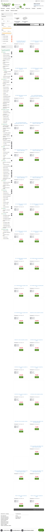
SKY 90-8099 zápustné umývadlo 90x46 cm (21, 313)
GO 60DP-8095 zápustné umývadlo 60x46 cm (21, 69)
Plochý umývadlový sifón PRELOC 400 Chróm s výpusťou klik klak (21, 471)
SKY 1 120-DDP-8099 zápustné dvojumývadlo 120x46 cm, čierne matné (21, 123)
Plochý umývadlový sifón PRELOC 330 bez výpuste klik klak (36, 422)
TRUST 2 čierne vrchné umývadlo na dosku (37, 496)
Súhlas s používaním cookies (6, 525)
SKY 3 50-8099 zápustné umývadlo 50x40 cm (21, 232)
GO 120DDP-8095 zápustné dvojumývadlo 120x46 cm (21, 41)
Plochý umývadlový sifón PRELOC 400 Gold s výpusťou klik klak (36, 471)
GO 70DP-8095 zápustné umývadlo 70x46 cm (37, 69)
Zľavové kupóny (3, 520)
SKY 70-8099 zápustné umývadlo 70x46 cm (21, 286)
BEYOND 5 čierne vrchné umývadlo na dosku (21, 394)
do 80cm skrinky (5, 49)
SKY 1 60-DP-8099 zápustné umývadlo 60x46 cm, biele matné (21, 150)
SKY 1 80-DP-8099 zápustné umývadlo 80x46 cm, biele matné (21, 177)
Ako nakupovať (3, 515)
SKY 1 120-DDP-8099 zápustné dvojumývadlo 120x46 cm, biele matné (36, 96)
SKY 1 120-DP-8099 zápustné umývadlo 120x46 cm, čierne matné (36, 123)
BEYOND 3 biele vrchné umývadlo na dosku (37, 340)
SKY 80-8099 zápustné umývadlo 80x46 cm (36, 286)
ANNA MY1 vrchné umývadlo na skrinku (21, 339)
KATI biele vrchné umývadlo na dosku (36, 394)
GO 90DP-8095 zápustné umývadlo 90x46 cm (21, 96)
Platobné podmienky (4, 519)
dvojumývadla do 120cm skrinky (6, 55)
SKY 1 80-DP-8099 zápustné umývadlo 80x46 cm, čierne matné (36, 177)
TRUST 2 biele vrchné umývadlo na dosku (21, 496)
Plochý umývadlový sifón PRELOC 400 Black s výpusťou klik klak (36, 446)
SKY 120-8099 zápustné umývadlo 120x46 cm (21, 204)
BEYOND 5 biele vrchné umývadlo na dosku (37, 367)
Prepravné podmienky (5, 518)
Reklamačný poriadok (4, 521)
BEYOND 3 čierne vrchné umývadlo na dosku (21, 367)
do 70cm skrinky (5, 47)
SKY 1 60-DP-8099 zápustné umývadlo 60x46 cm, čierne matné (36, 150)
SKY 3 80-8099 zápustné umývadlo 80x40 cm (21, 259)
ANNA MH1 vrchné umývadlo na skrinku (36, 312)
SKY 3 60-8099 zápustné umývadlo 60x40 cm (36, 232)
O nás (17, 515)
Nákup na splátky (4, 524)
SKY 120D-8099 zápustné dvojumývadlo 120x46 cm (36, 204)
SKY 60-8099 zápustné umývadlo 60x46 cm (36, 259)
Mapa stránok (18, 518)
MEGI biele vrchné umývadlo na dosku (21, 421)
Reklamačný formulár (4, 523)
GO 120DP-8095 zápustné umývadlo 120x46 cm (37, 41)
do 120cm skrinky (5, 52)
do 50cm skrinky (5, 44)
